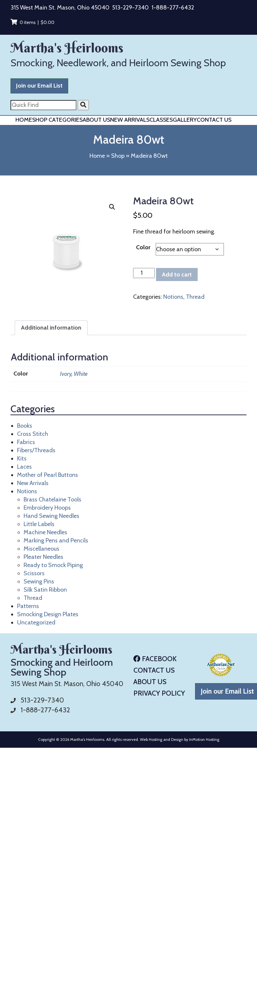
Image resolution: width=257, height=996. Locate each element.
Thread (195, 296)
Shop (118, 155)
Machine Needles (45, 532)
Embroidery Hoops (47, 507)
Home (23, 119)
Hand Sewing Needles (51, 515)
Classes (161, 119)
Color (143, 247)
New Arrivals (129, 119)
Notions (173, 296)
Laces (24, 466)
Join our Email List (39, 85)
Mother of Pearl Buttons (47, 474)
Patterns (28, 606)
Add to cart (177, 274)
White (81, 373)
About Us (96, 119)
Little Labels (39, 524)
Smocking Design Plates (47, 614)
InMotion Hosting (204, 739)
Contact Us (214, 119)
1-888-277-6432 (172, 7)
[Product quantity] (143, 273)
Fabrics (26, 442)
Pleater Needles (43, 556)
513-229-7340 (130, 7)
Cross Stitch (32, 433)
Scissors (34, 573)
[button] (112, 207)
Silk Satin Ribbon (45, 589)
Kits (22, 458)
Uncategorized (36, 622)
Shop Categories (57, 119)
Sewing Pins (39, 581)
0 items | (32, 22)
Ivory (65, 373)
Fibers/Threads (36, 450)
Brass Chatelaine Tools (52, 499)
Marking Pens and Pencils (56, 540)
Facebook (155, 659)
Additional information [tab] (51, 327)
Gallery (185, 119)
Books (24, 425)
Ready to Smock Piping (53, 565)
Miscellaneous (41, 548)
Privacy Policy (159, 693)
